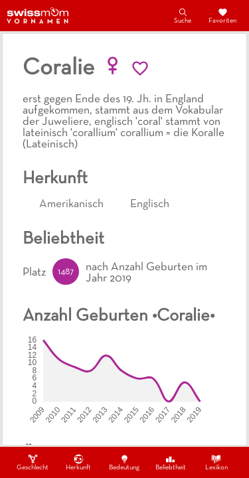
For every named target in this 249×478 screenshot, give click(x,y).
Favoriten (222, 15)
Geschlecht (32, 462)
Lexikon (216, 462)
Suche (182, 15)
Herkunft (78, 462)
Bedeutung (124, 462)
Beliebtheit (170, 462)
